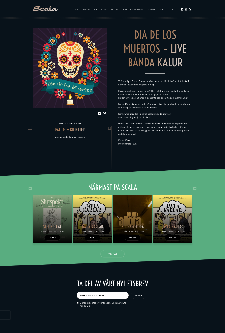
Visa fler (112, 254)
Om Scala (115, 9)
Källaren (139, 231)
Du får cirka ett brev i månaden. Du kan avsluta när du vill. (103, 304)
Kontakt (152, 9)
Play (125, 9)
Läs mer (52, 238)
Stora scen (59, 231)
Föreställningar (81, 9)
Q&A (171, 9)
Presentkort (137, 9)
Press (163, 9)
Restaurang (100, 9)
